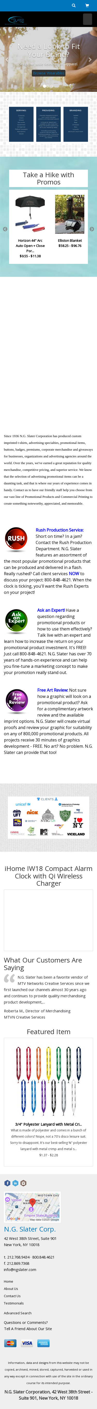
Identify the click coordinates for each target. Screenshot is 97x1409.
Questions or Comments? (26, 1322)
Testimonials (14, 1303)
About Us (11, 1288)
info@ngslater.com (20, 1269)
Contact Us (12, 1296)
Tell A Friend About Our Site (28, 1328)
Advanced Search (18, 1313)
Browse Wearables (48, 72)
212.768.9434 (18, 1257)
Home (8, 1281)
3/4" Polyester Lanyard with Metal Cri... (48, 1124)
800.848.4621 (43, 1257)
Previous (5, 229)
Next (91, 229)
